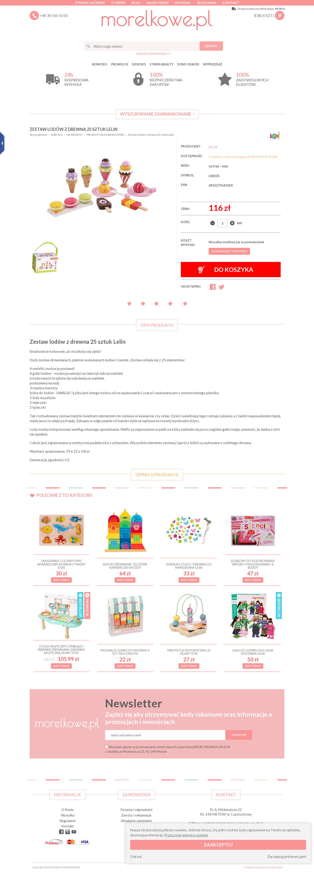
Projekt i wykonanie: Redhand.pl (263, 867)
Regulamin (206, 3)
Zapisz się (238, 735)
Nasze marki (158, 3)
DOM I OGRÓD (188, 64)
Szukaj (211, 46)
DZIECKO (139, 64)
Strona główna (90, 3)
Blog (136, 3)
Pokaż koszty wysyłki (229, 251)
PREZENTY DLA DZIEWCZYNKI (105, 134)
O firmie (118, 3)
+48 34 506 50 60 (54, 15)
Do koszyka (225, 269)
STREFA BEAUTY (161, 64)
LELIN (213, 147)
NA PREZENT (74, 134)
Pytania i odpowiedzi (136, 810)
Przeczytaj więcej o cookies (186, 835)
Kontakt (231, 3)
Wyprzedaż (212, 64)
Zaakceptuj (218, 844)
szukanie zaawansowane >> (153, 53)
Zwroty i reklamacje (136, 815)
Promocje (119, 64)
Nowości (99, 64)
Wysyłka (183, 3)
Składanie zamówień (136, 821)
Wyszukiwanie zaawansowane (155, 114)
